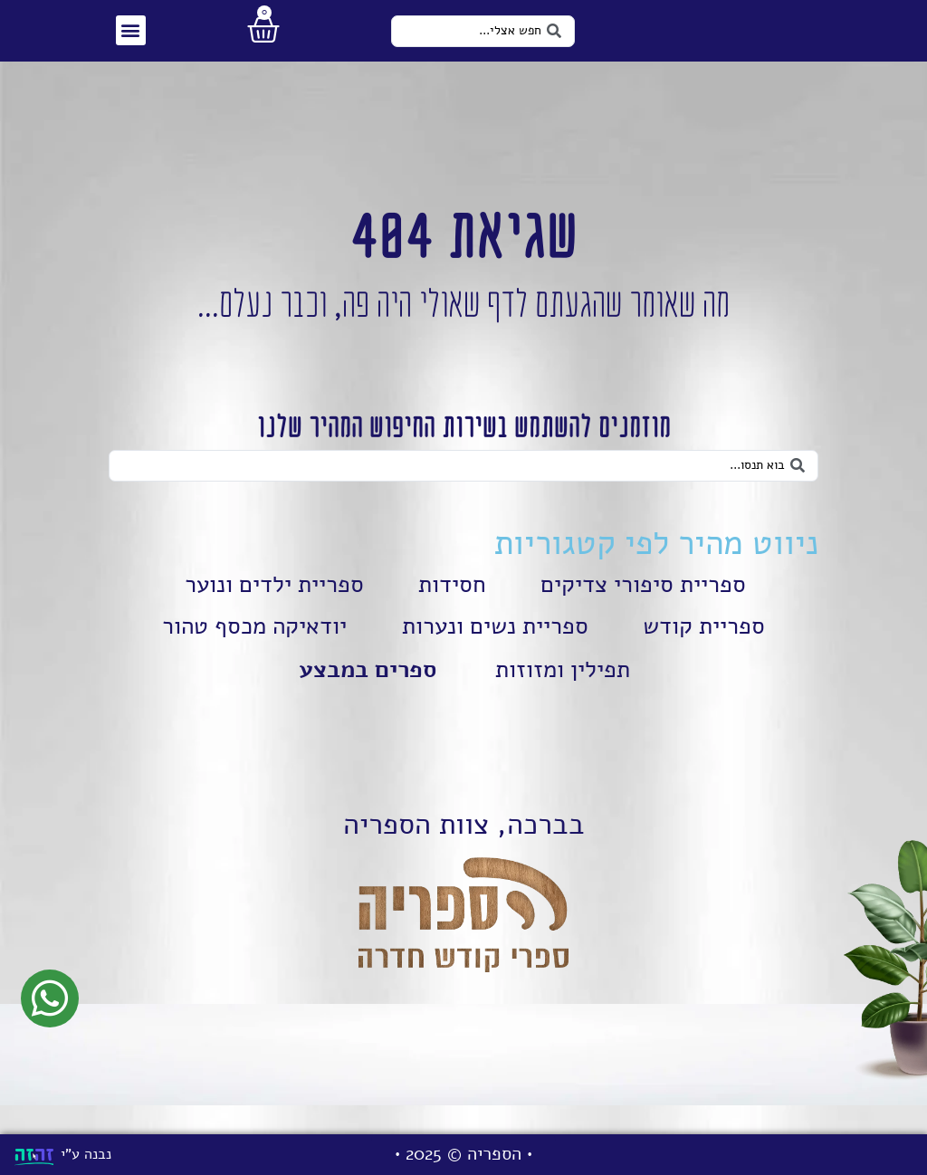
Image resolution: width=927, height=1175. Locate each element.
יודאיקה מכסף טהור (253, 650)
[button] (130, 40)
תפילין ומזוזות (562, 693)
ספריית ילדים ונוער (274, 608)
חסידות (451, 608)
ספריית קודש (708, 650)
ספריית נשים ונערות (497, 650)
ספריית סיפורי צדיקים (642, 608)
